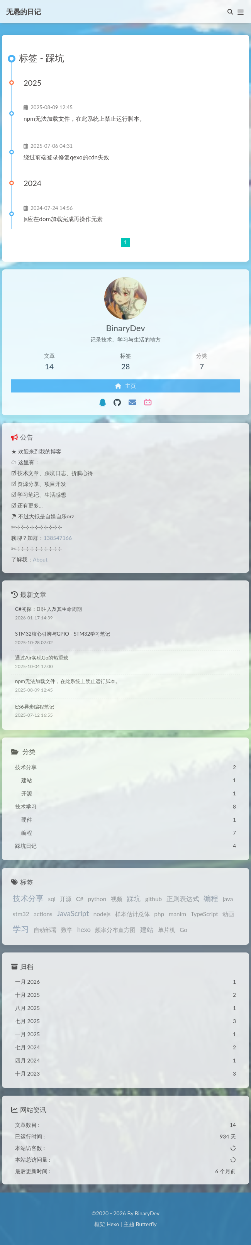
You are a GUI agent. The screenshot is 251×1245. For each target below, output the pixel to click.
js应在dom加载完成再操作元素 (63, 218)
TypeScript (204, 913)
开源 (65, 898)
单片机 (166, 929)
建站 (146, 930)
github (153, 898)
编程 (211, 898)
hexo (84, 930)
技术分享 (28, 898)
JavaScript (73, 913)
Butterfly (146, 1224)
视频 (116, 898)
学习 (21, 929)
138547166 (58, 538)
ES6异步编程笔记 (34, 707)
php (159, 913)
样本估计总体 (132, 913)
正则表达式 (182, 899)
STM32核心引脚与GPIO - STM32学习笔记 (62, 634)
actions (43, 913)
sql (52, 898)
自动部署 (45, 929)
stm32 (21, 913)
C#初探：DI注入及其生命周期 (48, 609)
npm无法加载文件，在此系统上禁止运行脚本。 (84, 118)
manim (177, 913)
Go (183, 929)
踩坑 (134, 899)
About (40, 559)
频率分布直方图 (115, 929)
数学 (67, 929)
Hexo (113, 1224)
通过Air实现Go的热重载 (41, 658)
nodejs (101, 913)
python (97, 898)
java (228, 898)
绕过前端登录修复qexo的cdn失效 (66, 157)
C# (79, 898)
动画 (228, 913)
